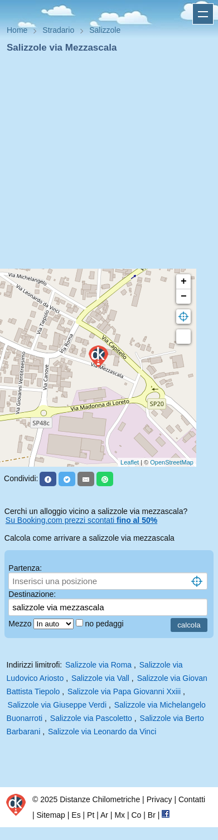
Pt (90, 815)
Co (136, 815)
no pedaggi (105, 623)
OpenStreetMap (171, 462)
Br (152, 815)
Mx (119, 815)
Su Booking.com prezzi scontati (81, 520)
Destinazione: (32, 594)
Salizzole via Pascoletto (91, 718)
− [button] (184, 296)
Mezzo (20, 623)
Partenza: (25, 568)
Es (75, 815)
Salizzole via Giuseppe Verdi (57, 704)
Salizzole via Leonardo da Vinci (102, 731)
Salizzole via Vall (100, 678)
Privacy (159, 799)
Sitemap (51, 815)
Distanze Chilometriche (100, 799)
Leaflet (129, 462)
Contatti (191, 799)
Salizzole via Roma (98, 664)
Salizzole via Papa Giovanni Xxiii (124, 691)
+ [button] (184, 281)
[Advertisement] (104, 164)
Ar (104, 815)
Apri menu (203, 13)
